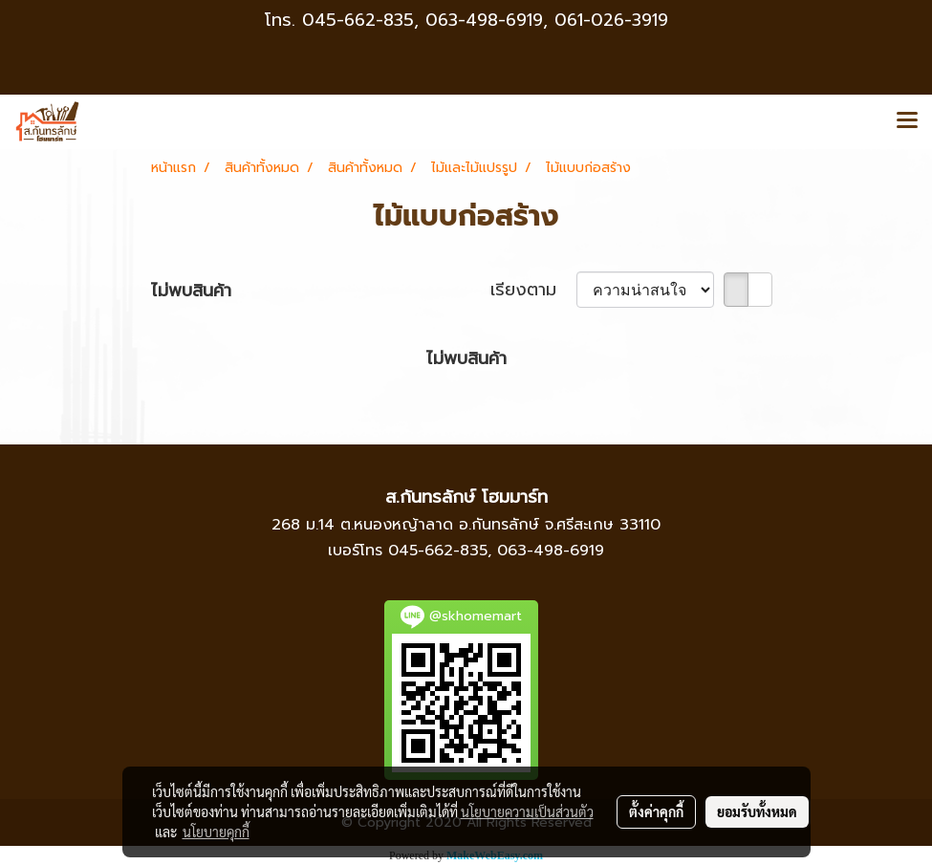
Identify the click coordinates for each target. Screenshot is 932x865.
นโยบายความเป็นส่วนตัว (527, 811)
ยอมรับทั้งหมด (757, 811)
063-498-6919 (550, 550)
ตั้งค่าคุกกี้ (656, 811)
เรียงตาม (533, 290)
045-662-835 (358, 20)
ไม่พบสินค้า (191, 291)
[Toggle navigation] (907, 121)
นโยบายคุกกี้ (216, 831)
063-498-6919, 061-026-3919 (546, 20)
